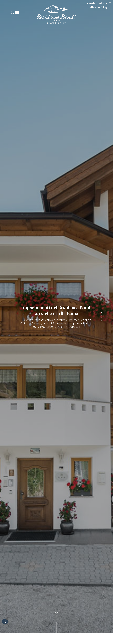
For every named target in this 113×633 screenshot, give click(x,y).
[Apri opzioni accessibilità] (5, 621)
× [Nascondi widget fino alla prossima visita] (7, 619)
